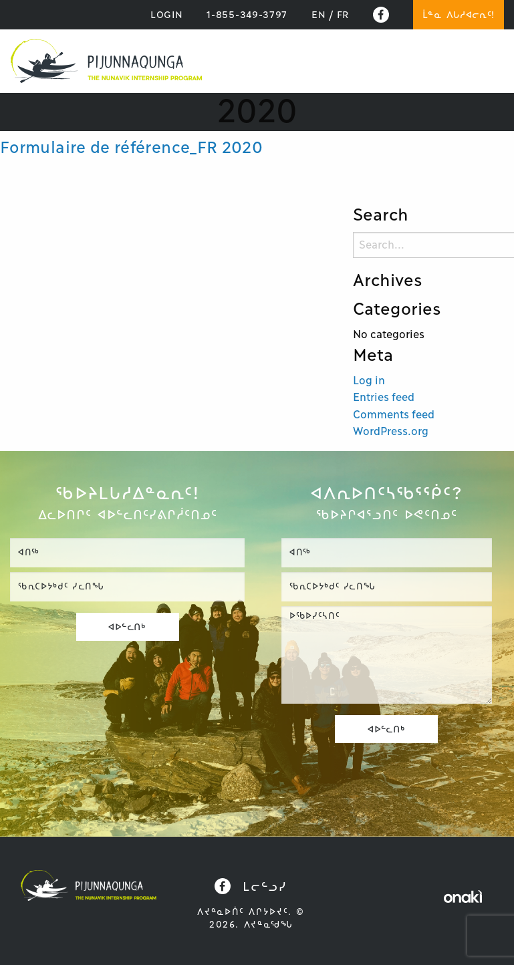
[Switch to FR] (343, 14)
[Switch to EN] (318, 14)
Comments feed (393, 414)
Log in (369, 380)
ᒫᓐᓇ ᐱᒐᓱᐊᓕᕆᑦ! (458, 14)
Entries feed (383, 397)
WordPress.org (390, 431)
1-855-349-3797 (247, 14)
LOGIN (166, 14)
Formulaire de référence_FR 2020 (131, 148)
